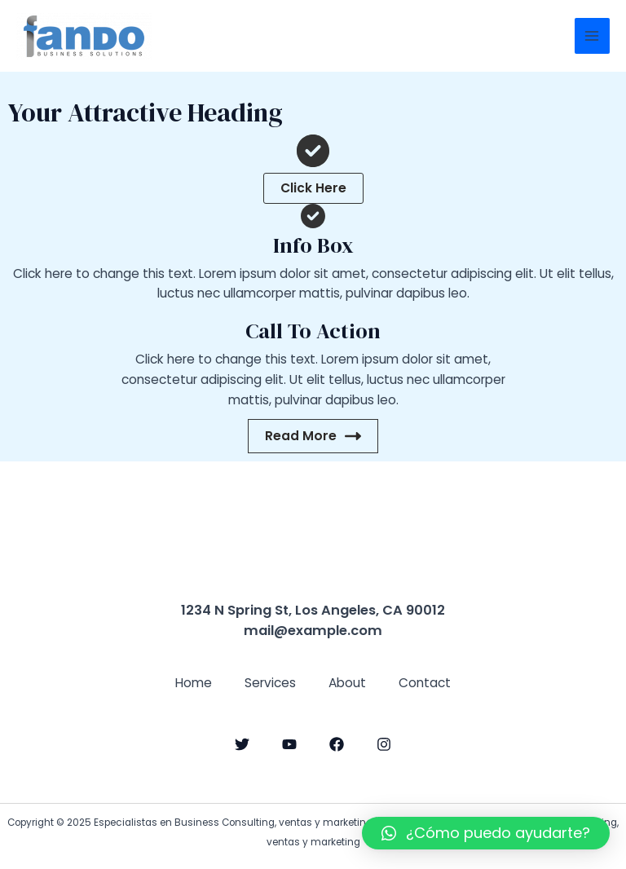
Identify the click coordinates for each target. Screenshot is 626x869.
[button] (313, 188)
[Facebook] (336, 744)
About (347, 682)
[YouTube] (289, 744)
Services (270, 682)
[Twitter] (242, 744)
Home (193, 682)
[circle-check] (313, 150)
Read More (313, 435)
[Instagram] (384, 744)
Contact (425, 682)
